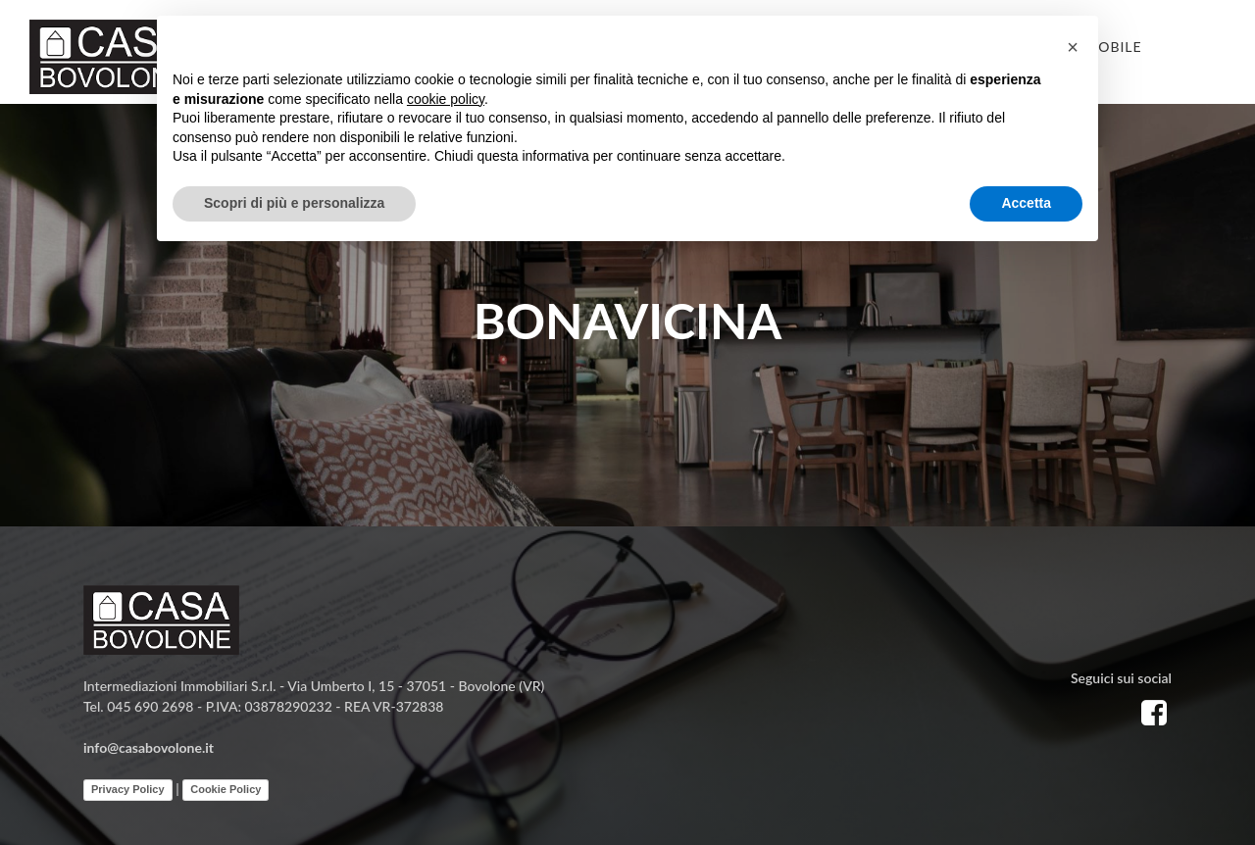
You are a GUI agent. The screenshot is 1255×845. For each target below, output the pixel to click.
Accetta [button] (1026, 203)
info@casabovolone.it (148, 747)
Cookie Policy (225, 789)
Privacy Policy (128, 789)
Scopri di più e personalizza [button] (294, 203)
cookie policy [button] (445, 99)
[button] (1072, 47)
